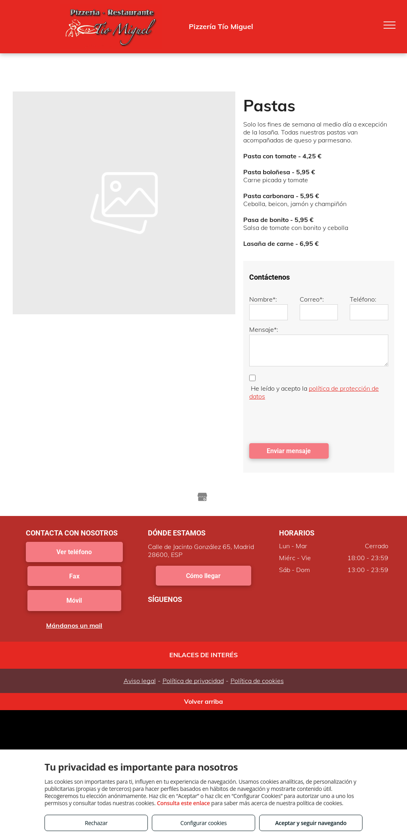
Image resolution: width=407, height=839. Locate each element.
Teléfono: (363, 299)
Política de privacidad (193, 681)
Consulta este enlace (183, 803)
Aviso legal (140, 681)
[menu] (389, 25)
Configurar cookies (203, 823)
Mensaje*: (263, 329)
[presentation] (309, 419)
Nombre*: (263, 299)
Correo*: (312, 299)
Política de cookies (257, 681)
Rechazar (96, 823)
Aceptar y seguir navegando (310, 823)
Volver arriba (203, 701)
